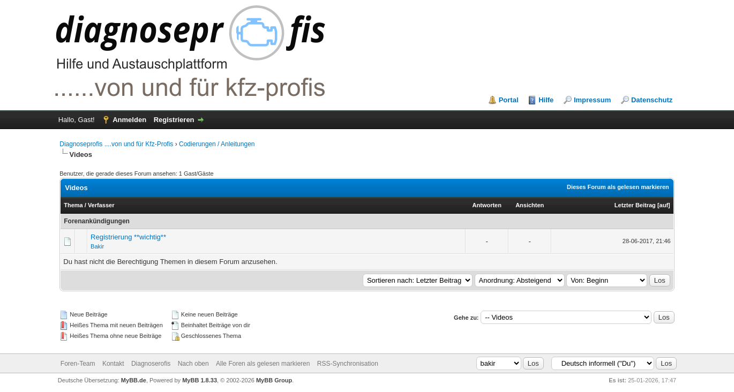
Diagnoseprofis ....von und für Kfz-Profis (116, 144)
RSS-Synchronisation (347, 363)
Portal (509, 100)
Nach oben (193, 363)
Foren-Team (78, 363)
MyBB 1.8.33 (199, 380)
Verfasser (101, 205)
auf (664, 205)
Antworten (487, 205)
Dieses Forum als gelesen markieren (618, 187)
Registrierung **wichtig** (128, 237)
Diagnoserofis (150, 363)
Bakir (97, 246)
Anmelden (129, 120)
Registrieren (174, 120)
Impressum (592, 100)
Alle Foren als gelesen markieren (263, 363)
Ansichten (529, 205)
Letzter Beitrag (635, 205)
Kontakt (113, 363)
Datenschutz (651, 100)
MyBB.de (133, 380)
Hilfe (545, 100)
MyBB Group (274, 380)
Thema (73, 205)
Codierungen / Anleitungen (216, 144)
